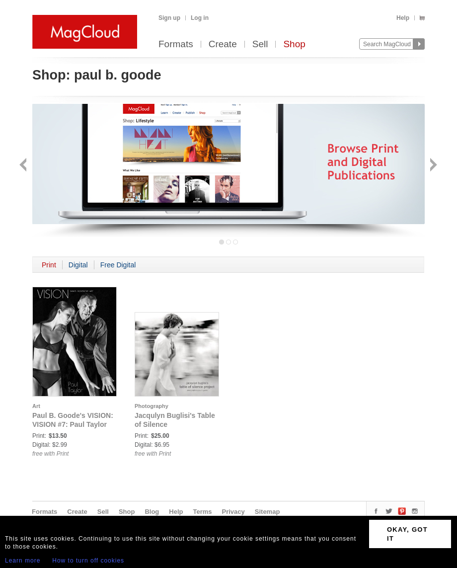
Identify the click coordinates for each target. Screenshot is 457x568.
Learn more (22, 560)
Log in (200, 17)
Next (432, 166)
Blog (152, 511)
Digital (78, 265)
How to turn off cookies (88, 560)
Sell (260, 44)
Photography (151, 406)
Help (402, 17)
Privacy (233, 511)
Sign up (169, 17)
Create (223, 44)
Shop (294, 44)
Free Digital (118, 265)
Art (36, 406)
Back (24, 166)
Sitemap (267, 511)
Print (49, 265)
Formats (175, 44)
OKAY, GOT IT (407, 534)
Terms (202, 511)
